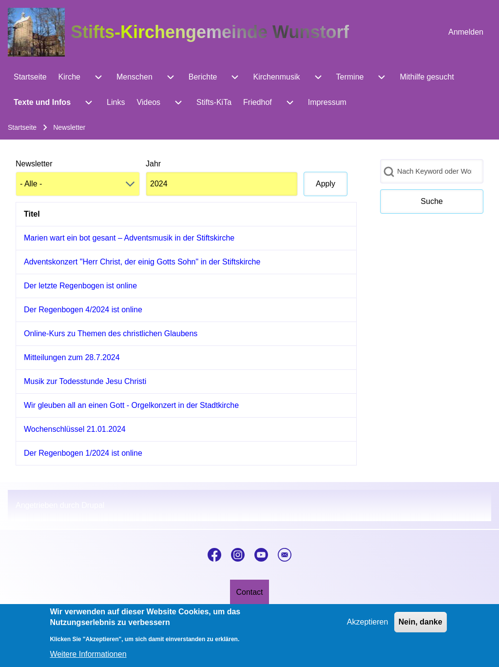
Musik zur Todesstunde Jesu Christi (85, 381)
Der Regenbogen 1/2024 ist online (83, 453)
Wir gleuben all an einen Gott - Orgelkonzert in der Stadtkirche (131, 405)
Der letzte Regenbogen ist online (80, 286)
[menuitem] (466, 32)
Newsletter (34, 164)
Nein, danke (420, 627)
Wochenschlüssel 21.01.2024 (75, 429)
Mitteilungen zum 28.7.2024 (72, 357)
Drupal (92, 505)
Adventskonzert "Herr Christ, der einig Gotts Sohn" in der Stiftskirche (142, 262)
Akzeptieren (367, 627)
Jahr (153, 164)
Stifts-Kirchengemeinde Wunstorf (210, 32)
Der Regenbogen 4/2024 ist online (83, 309)
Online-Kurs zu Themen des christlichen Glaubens (110, 333)
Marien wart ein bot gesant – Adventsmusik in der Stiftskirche (129, 238)
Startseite (22, 127)
